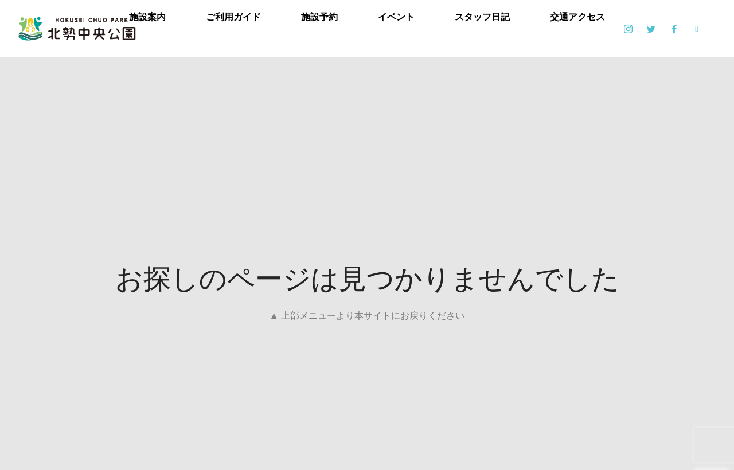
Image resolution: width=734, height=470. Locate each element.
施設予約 (319, 17)
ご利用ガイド (233, 17)
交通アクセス (577, 17)
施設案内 (147, 17)
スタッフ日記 (482, 17)
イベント (396, 17)
